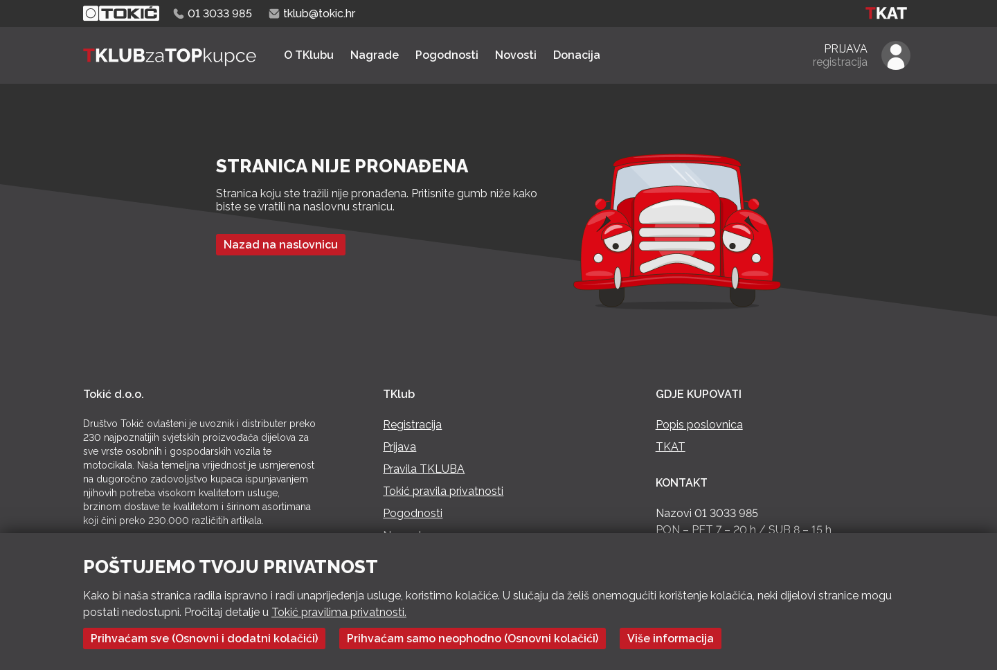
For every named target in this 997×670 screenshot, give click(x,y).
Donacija (576, 55)
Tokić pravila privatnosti (443, 491)
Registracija (412, 424)
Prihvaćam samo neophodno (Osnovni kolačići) (472, 638)
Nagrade (374, 55)
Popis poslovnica (699, 424)
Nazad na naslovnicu (281, 244)
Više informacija (670, 638)
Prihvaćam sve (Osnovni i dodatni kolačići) (204, 638)
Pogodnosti (446, 55)
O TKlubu (309, 55)
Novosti (516, 55)
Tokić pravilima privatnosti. (338, 612)
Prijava (399, 446)
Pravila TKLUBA (424, 469)
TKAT (670, 446)
